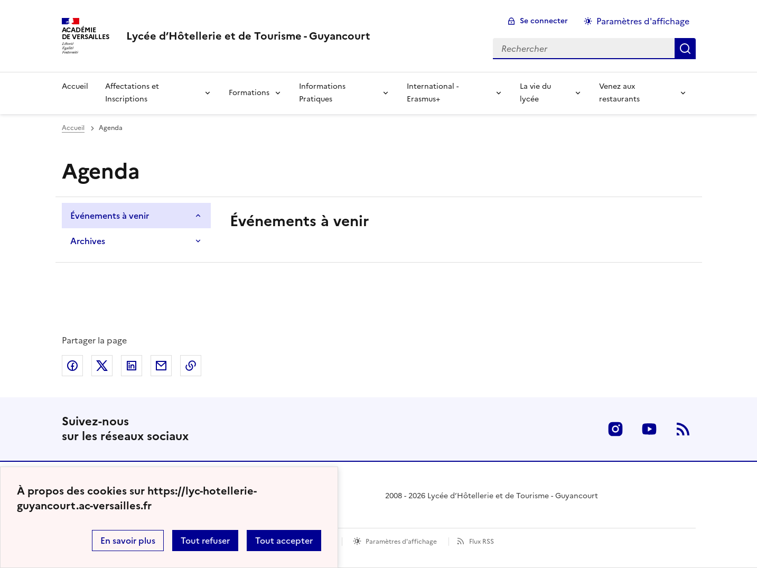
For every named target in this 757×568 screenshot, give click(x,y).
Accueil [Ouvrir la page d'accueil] (73, 128)
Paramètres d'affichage (401, 541)
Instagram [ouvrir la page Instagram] (615, 429)
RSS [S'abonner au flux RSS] (683, 429)
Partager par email (161, 365)
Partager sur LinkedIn (131, 365)
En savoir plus (127, 540)
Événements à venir (109, 215)
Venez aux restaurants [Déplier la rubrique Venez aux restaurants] (619, 93)
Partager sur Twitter (102, 365)
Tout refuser (205, 540)
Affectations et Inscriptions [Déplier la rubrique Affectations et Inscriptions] (132, 93)
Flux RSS (481, 541)
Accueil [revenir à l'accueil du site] (75, 86)
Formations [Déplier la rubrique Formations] (249, 92)
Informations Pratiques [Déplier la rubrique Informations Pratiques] (322, 93)
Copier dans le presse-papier (190, 365)
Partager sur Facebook (72, 365)
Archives (87, 241)
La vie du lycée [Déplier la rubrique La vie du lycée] (535, 93)
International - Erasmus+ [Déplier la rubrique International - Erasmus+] (433, 93)
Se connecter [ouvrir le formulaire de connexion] (544, 20)
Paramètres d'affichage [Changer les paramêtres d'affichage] (642, 21)
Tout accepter (284, 540)
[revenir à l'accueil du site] (248, 36)
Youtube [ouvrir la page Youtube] (649, 429)
